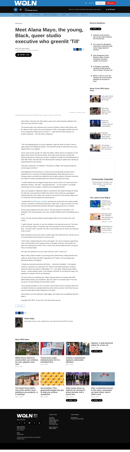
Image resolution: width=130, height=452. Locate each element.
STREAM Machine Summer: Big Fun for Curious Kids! (106, 230)
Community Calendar (102, 181)
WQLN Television (53, 429)
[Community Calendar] (102, 169)
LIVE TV (100, 4)
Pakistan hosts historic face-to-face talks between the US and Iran (102, 39)
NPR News (18, 26)
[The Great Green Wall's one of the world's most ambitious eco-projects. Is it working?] (27, 381)
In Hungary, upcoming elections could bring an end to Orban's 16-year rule (102, 70)
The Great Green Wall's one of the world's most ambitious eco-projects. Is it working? (26, 393)
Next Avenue (74, 420)
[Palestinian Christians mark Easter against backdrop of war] (95, 138)
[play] (15, 12)
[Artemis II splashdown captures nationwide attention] (77, 351)
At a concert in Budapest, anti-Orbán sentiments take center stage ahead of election (102, 49)
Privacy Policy (52, 424)
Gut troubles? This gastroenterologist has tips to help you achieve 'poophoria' (52, 393)
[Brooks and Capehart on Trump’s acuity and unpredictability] (95, 125)
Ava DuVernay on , (39, 204)
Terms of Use (52, 425)
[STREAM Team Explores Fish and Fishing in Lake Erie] (95, 206)
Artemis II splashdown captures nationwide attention (75, 362)
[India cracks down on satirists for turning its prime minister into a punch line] (77, 381)
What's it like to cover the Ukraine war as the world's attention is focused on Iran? (102, 80)
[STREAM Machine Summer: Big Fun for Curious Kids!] (95, 231)
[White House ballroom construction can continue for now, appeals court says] (27, 351)
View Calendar (102, 192)
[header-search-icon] (86, 4)
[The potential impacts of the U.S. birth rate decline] (95, 150)
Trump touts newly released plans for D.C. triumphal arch (50, 362)
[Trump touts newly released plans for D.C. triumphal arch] (52, 351)
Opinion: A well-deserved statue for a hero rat (102, 346)
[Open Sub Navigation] (22, 17)
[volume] (20, 12)
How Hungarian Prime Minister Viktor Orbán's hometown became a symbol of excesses (101, 60)
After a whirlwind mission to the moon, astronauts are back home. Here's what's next (102, 393)
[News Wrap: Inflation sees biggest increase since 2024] (95, 113)
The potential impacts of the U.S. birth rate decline (107, 149)
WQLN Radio (52, 431)
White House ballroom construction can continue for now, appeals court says (26, 363)
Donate (112, 4)
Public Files (52, 421)
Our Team (51, 420)
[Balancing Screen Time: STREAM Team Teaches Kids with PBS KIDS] (95, 219)
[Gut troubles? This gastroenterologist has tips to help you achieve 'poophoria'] (52, 381)
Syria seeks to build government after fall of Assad (107, 100)
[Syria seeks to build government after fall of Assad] (95, 101)
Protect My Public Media (77, 421)
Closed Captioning (54, 422)
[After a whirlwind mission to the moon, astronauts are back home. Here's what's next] (103, 381)
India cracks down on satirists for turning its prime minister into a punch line (75, 393)
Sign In (91, 4)
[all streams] (110, 12)
